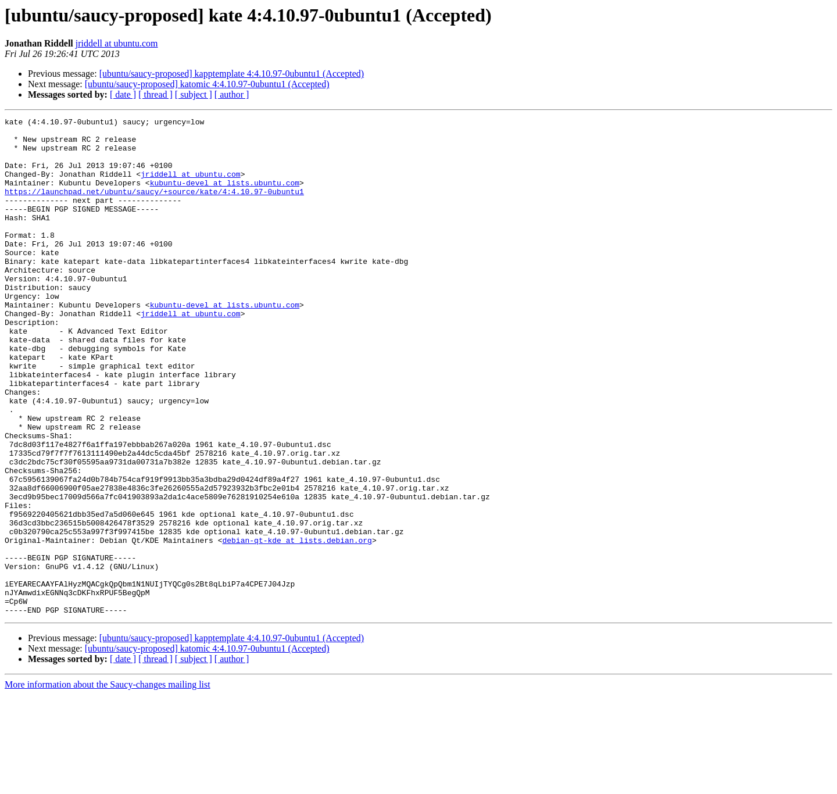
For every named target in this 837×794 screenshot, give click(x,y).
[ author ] (231, 94)
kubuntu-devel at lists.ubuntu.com (224, 196)
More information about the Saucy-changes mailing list (107, 784)
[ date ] (123, 94)
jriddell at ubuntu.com (117, 43)
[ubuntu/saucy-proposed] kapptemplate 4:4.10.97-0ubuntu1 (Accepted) (231, 73)
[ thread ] (155, 94)
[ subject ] (193, 94)
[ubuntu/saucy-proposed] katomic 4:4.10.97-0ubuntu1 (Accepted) (207, 84)
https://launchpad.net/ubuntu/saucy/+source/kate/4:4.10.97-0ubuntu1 (154, 207)
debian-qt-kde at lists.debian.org (296, 625)
